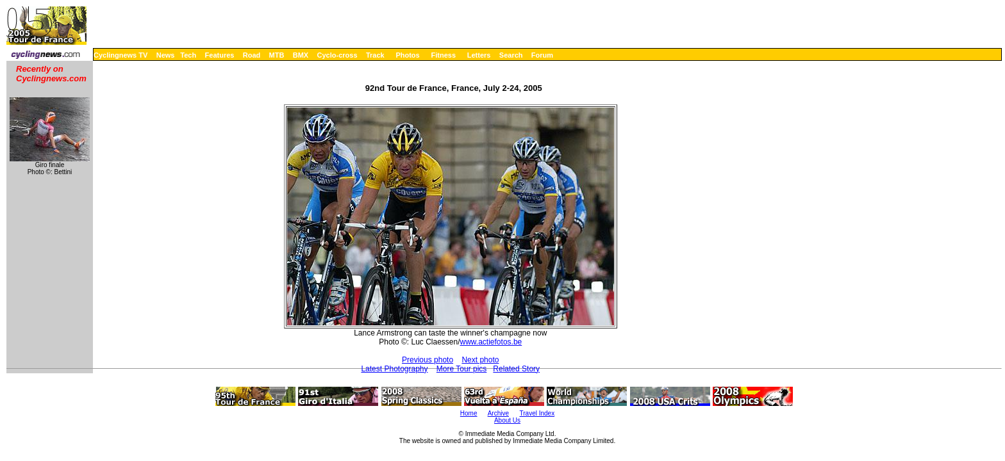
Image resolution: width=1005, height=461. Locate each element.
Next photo (480, 359)
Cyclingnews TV (120, 55)
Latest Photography (394, 368)
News (165, 55)
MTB (277, 55)
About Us (507, 420)
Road (252, 55)
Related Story (516, 368)
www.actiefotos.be (491, 341)
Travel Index (537, 413)
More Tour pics (461, 368)
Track (375, 55)
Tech (188, 55)
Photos (407, 55)
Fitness (443, 55)
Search (511, 55)
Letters (479, 55)
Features (220, 55)
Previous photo (427, 359)
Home (469, 413)
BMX (300, 55)
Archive (498, 413)
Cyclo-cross (337, 55)
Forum (542, 55)
